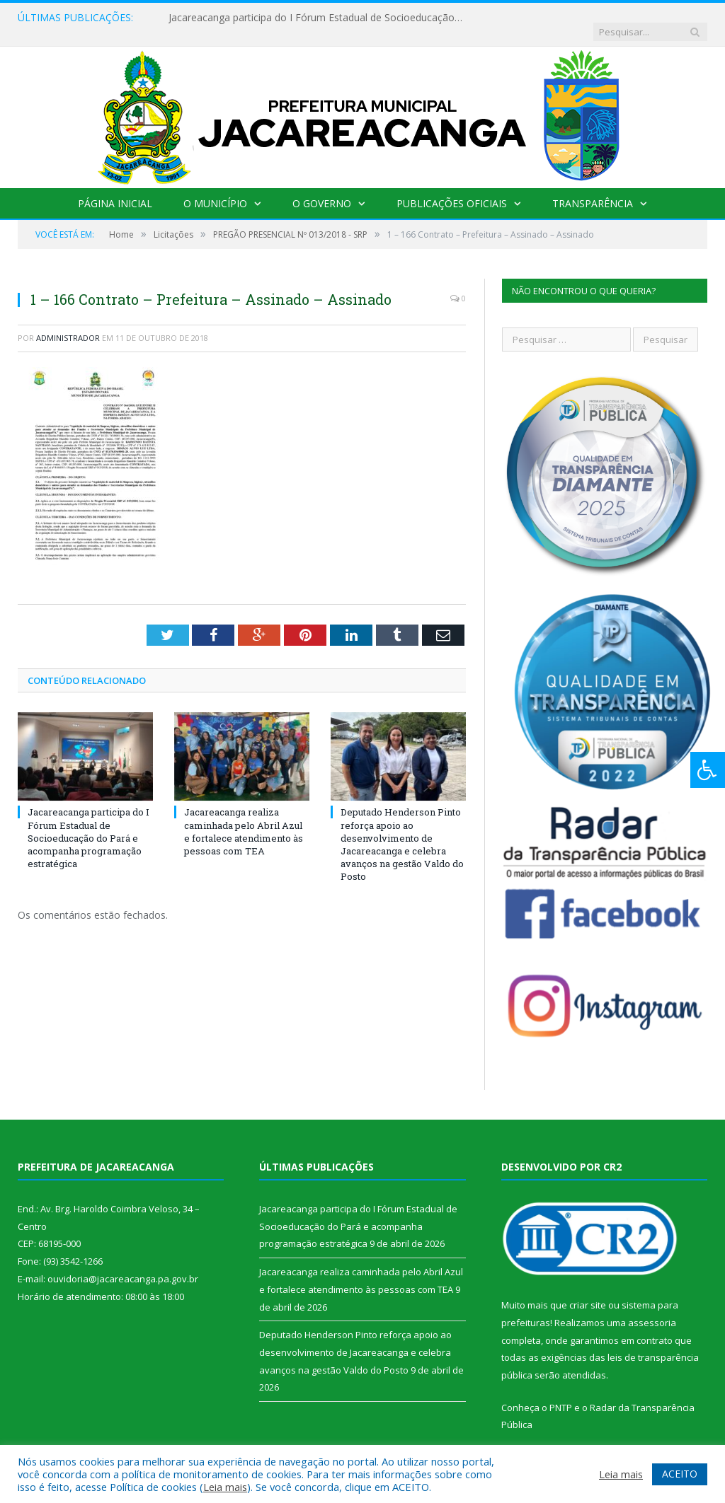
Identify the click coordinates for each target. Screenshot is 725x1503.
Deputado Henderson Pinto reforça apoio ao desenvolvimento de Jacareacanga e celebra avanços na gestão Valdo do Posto (402, 830)
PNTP (560, 1393)
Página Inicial (115, 189)
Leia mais (225, 1487)
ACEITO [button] (679, 1473)
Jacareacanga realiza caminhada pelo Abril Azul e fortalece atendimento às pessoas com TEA (243, 817)
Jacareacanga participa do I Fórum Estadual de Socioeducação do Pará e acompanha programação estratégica (314, 17)
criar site (587, 1290)
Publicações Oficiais (451, 189)
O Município (215, 189)
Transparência (592, 189)
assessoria (652, 1308)
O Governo (321, 189)
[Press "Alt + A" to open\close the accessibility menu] (707, 770)
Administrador (68, 323)
